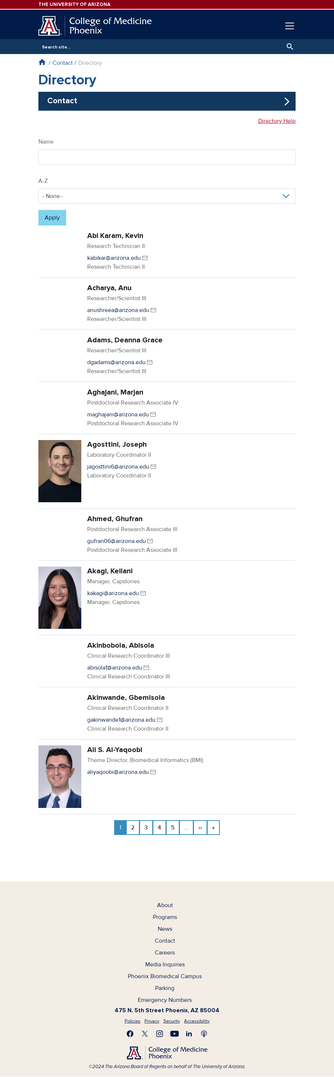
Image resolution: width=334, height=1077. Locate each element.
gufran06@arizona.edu (116, 541)
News (165, 929)
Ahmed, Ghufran (115, 518)
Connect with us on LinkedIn (189, 1034)
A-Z (43, 181)
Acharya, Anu (109, 287)
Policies (132, 1021)
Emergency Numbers (165, 1000)
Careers (165, 952)
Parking (164, 988)
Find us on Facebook (130, 1034)
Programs (165, 917)
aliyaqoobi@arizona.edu (118, 772)
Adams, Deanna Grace (125, 340)
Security (171, 1021)
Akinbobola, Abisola (120, 645)
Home (41, 62)
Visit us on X (145, 1034)
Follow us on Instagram (160, 1034)
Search (288, 46)
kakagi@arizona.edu (113, 593)
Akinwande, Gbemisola (126, 697)
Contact (62, 63)
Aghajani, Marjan (115, 392)
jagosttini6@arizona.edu (118, 466)
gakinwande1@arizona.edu (121, 720)
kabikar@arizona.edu (114, 258)
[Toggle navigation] (290, 26)
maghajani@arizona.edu (118, 414)
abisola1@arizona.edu (114, 667)
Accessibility (196, 1021)
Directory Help (277, 121)
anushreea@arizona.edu (118, 310)
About (165, 905)
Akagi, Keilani (110, 571)
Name (46, 141)
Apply (52, 217)
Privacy (151, 1021)
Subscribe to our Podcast (204, 1034)
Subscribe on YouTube (174, 1034)
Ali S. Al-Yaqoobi (114, 749)
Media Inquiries (165, 964)
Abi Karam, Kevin (115, 235)
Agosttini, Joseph (117, 444)
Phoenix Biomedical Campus (165, 976)
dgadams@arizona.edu (116, 362)
